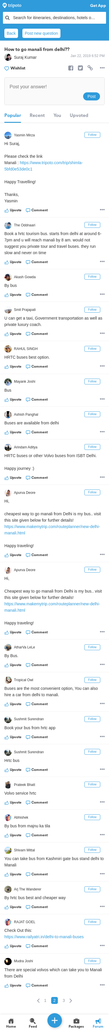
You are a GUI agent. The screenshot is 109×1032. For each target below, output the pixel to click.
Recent (37, 115)
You (57, 115)
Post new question (41, 33)
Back (11, 33)
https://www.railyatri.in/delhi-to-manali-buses (44, 936)
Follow (92, 134)
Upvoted (79, 115)
